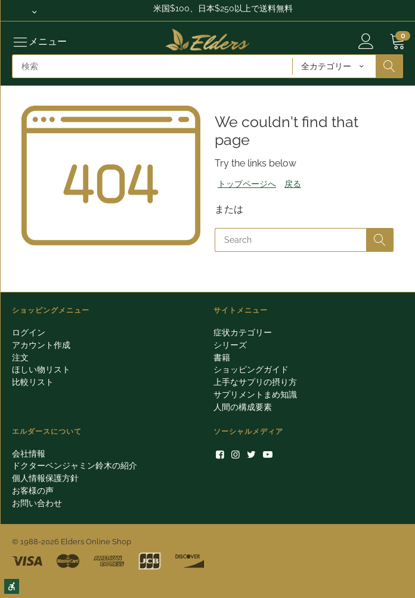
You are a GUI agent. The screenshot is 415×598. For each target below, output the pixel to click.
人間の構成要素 (242, 407)
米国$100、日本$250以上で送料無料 (223, 8)
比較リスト (33, 382)
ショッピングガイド (251, 369)
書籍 (221, 357)
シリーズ (230, 345)
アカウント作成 (41, 345)
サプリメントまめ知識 (255, 394)
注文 (20, 357)
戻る (292, 184)
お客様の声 (33, 490)
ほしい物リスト (41, 369)
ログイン (28, 332)
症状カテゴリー (242, 332)
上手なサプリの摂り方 (255, 382)
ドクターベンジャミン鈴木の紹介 (74, 465)
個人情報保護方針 (45, 478)
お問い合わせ (37, 503)
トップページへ (247, 184)
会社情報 (28, 453)
